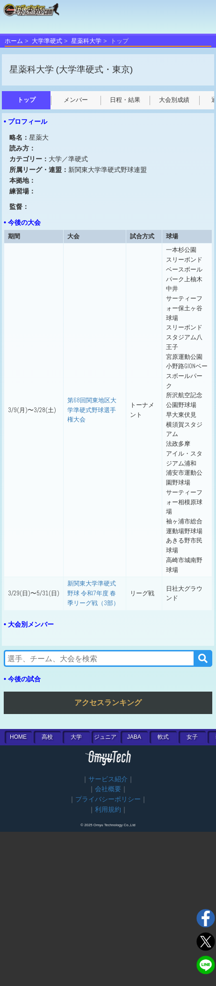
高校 (47, 737)
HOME (18, 737)
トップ (26, 99)
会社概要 (108, 789)
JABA (134, 737)
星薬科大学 (86, 40)
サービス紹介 (108, 779)
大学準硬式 (47, 40)
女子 (192, 737)
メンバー (76, 99)
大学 (76, 737)
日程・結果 (125, 99)
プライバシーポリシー (108, 799)
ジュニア (105, 737)
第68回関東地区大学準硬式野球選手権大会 (91, 409)
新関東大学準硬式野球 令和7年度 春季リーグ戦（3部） (93, 593)
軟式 (163, 737)
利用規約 (108, 809)
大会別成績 (174, 99)
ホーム (14, 40)
